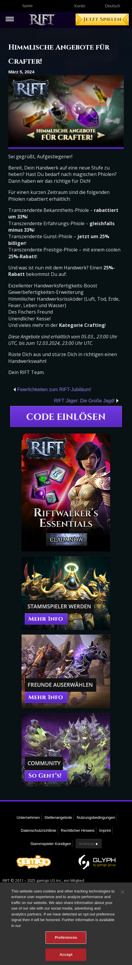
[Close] (122, 893)
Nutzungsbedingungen (96, 817)
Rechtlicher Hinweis (77, 830)
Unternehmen (28, 817)
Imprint (105, 830)
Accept (65, 956)
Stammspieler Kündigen (50, 844)
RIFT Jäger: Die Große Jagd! (84, 400)
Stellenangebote (58, 817)
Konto (79, 6)
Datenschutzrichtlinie (38, 830)
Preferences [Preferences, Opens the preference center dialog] (66, 939)
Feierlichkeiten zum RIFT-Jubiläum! (54, 389)
